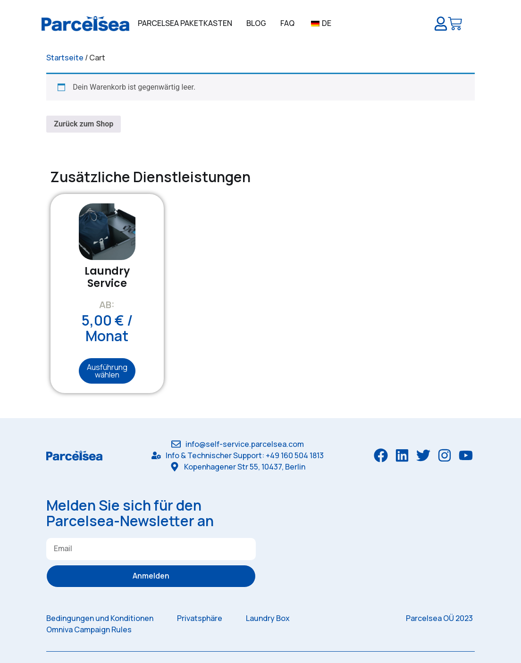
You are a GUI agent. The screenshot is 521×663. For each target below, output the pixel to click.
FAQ (287, 23)
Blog (256, 23)
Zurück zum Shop (83, 123)
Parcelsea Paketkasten (185, 23)
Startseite (65, 57)
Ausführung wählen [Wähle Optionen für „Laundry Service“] (107, 371)
